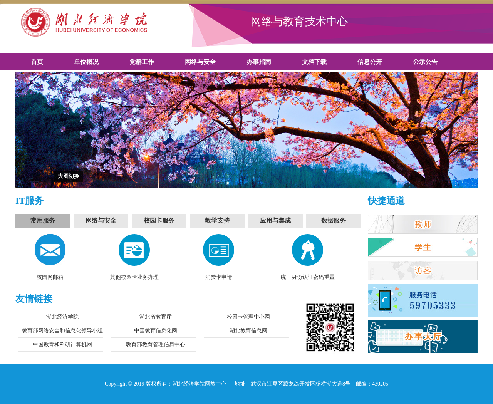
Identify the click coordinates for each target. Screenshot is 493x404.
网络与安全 (101, 220)
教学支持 (217, 220)
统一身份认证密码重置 (308, 277)
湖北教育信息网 (248, 331)
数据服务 (333, 220)
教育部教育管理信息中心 (155, 344)
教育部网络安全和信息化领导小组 (62, 331)
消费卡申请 (218, 277)
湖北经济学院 (62, 317)
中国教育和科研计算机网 (62, 344)
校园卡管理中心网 (248, 317)
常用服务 (42, 220)
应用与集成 (275, 220)
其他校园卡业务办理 (134, 277)
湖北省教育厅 (155, 317)
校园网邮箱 (50, 277)
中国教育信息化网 (155, 331)
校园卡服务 (159, 220)
